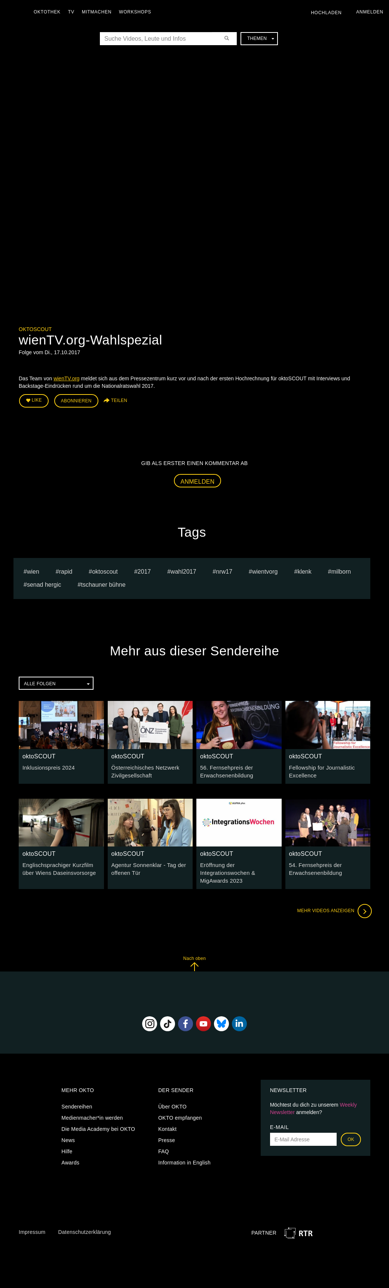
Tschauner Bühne (103, 583)
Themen (260, 38)
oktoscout (104, 570)
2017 (144, 570)
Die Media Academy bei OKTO (98, 1126)
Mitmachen (98, 12)
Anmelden (198, 480)
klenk (304, 570)
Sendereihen (76, 1103)
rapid (66, 570)
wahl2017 (183, 570)
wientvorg (265, 570)
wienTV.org (66, 378)
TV (73, 12)
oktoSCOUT (35, 329)
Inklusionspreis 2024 (47, 766)
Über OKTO (172, 1103)
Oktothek (49, 12)
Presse (166, 1137)
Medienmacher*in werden (92, 1114)
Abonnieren (76, 400)
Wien (33, 570)
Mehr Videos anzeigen (332, 908)
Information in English (184, 1159)
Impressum (32, 1229)
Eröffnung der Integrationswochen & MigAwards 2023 (226, 870)
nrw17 (224, 570)
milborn (341, 570)
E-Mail (279, 1124)
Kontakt (167, 1126)
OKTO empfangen (180, 1114)
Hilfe (66, 1148)
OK (350, 1136)
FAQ (163, 1148)
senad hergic (44, 583)
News (68, 1137)
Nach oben (194, 960)
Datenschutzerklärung (84, 1229)
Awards (70, 1159)
